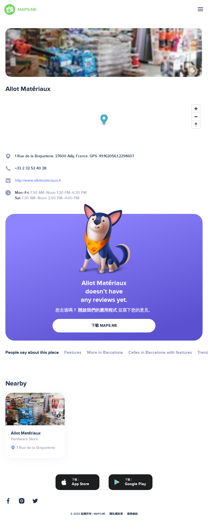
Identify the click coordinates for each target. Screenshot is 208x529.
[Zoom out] (196, 116)
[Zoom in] (196, 109)
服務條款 (132, 513)
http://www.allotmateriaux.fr (38, 180)
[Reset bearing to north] (196, 124)
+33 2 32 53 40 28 (30, 168)
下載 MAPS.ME (104, 325)
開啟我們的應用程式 (97, 310)
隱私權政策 (116, 513)
